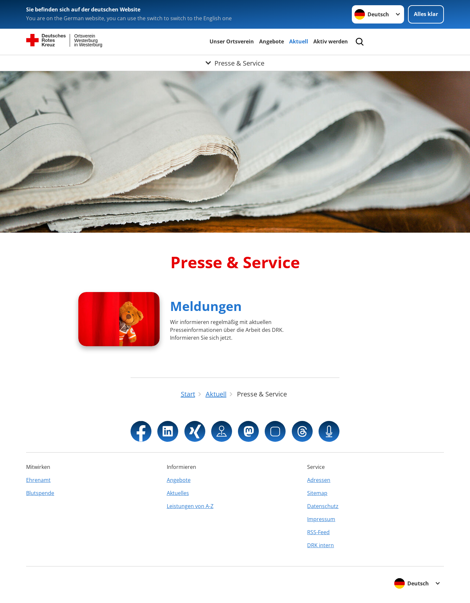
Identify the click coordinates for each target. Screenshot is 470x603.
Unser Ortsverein (232, 41)
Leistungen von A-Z (190, 506)
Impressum (321, 519)
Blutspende (40, 493)
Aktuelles (178, 493)
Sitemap (317, 493)
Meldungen (206, 306)
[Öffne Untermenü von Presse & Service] (235, 63)
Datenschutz (322, 506)
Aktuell (298, 41)
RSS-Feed (318, 532)
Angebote (271, 41)
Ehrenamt (38, 480)
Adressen (318, 480)
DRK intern (320, 545)
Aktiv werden (330, 41)
